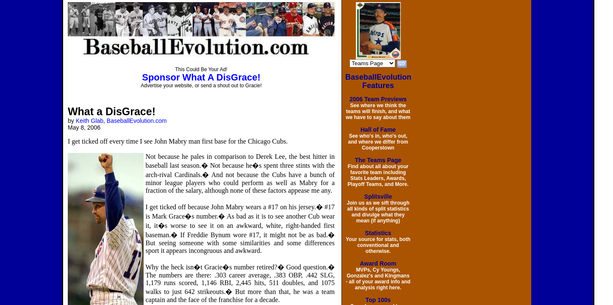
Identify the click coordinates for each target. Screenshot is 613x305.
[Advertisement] (30, 132)
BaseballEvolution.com (137, 120)
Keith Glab (89, 120)
